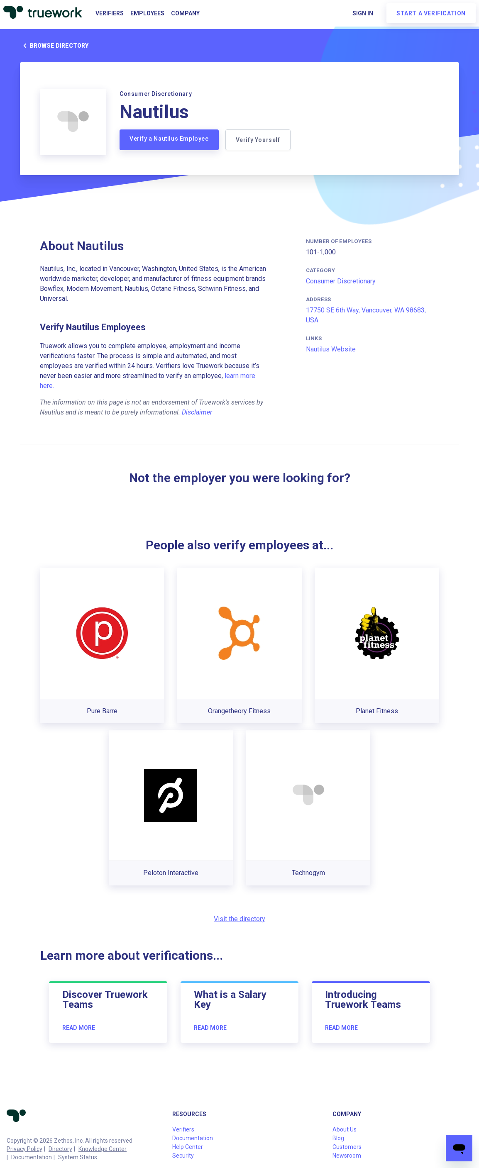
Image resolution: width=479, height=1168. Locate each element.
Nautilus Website (331, 349)
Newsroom (346, 1155)
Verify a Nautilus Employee (169, 138)
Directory (60, 1149)
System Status (77, 1157)
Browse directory (54, 46)
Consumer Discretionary (341, 281)
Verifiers (109, 13)
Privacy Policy (24, 1149)
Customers (347, 1147)
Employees (147, 13)
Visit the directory (239, 919)
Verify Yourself (258, 140)
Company (185, 13)
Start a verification (431, 13)
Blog (338, 1138)
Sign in (362, 13)
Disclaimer (197, 412)
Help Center (187, 1147)
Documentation (31, 1157)
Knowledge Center (102, 1149)
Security (183, 1155)
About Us (344, 1129)
